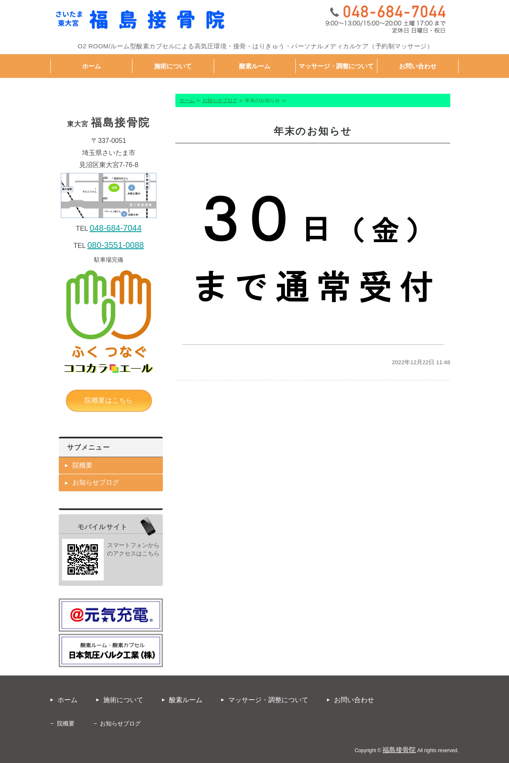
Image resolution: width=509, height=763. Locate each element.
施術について (173, 66)
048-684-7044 (116, 228)
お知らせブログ (219, 100)
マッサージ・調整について (336, 66)
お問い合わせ (418, 66)
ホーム (91, 66)
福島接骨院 (399, 749)
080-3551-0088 (115, 245)
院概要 (82, 465)
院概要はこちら (109, 400)
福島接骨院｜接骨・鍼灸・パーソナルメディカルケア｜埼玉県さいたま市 (140, 20)
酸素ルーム (254, 66)
